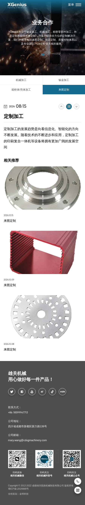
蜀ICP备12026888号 (18, 488)
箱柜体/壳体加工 (21, 89)
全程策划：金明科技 (18, 494)
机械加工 (21, 80)
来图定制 (64, 89)
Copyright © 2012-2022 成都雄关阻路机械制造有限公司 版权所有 (41, 485)
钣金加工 (64, 80)
